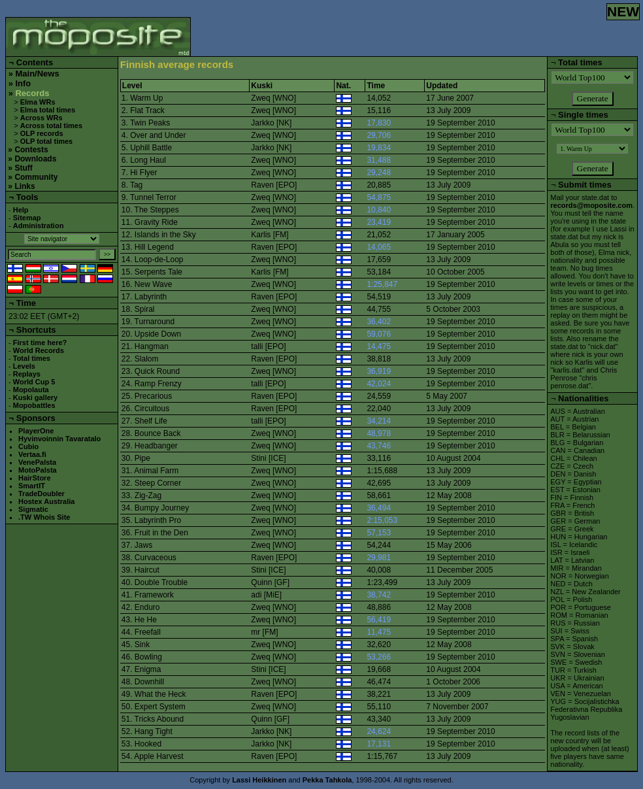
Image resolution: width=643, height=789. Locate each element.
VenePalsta (37, 462)
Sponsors (36, 418)
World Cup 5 (34, 382)
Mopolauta (31, 390)
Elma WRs (38, 102)
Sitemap (27, 218)
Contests (31, 149)
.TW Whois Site (44, 517)
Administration (38, 225)
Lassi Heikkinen (259, 780)
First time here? (40, 342)
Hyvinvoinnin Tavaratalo (59, 439)
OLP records (41, 133)
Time (26, 303)
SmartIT (31, 486)
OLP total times (46, 141)
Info (23, 83)
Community (36, 177)
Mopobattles (34, 405)
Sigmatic (33, 509)
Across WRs (41, 118)
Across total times (51, 125)
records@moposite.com (591, 205)
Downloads (35, 158)
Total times (31, 358)
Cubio (28, 446)
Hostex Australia (46, 501)
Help (21, 210)
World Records (38, 350)
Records (32, 93)
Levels (24, 366)
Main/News (37, 73)
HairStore (34, 478)
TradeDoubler (41, 493)
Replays (27, 374)
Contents (34, 62)
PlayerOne (36, 431)
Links (24, 186)
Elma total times (47, 110)
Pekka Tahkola (327, 780)
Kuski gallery (35, 397)
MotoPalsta (37, 470)
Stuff (23, 168)
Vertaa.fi (32, 454)
